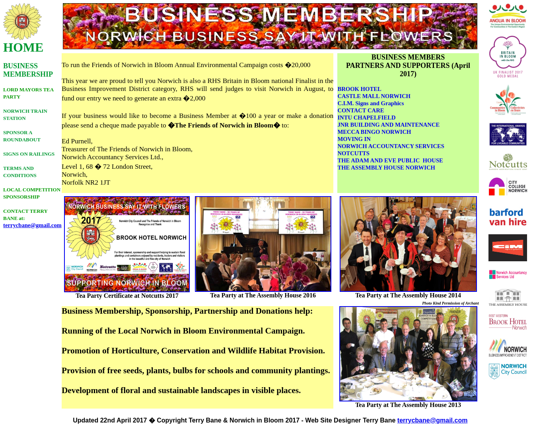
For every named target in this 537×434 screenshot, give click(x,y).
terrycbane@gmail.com (32, 225)
